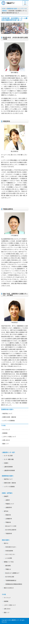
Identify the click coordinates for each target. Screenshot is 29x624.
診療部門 (6, 496)
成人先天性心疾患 (9, 577)
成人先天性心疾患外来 (10, 530)
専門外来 (6, 511)
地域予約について (7, 413)
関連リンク (5, 444)
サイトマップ (6, 429)
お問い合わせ (6, 440)
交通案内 (6, 463)
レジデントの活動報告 (8, 420)
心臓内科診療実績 (8, 467)
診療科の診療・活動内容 (9, 417)
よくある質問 (8, 558)
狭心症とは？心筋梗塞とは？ (12, 573)
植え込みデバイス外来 (10, 526)
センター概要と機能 (9, 459)
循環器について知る (9, 562)
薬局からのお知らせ (9, 588)
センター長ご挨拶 (8, 455)
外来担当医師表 (9, 551)
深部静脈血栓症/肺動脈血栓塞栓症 (13, 584)
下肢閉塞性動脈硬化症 (10, 580)
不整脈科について (9, 504)
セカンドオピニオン (10, 554)
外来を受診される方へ (10, 547)
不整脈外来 (8, 522)
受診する (6, 543)
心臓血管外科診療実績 (9, 470)
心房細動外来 (8, 518)
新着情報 (4, 433)
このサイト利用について (9, 436)
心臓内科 (7, 500)
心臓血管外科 (8, 507)
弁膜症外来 (8, 515)
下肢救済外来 (8, 533)
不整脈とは (8, 569)
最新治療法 (8, 565)
